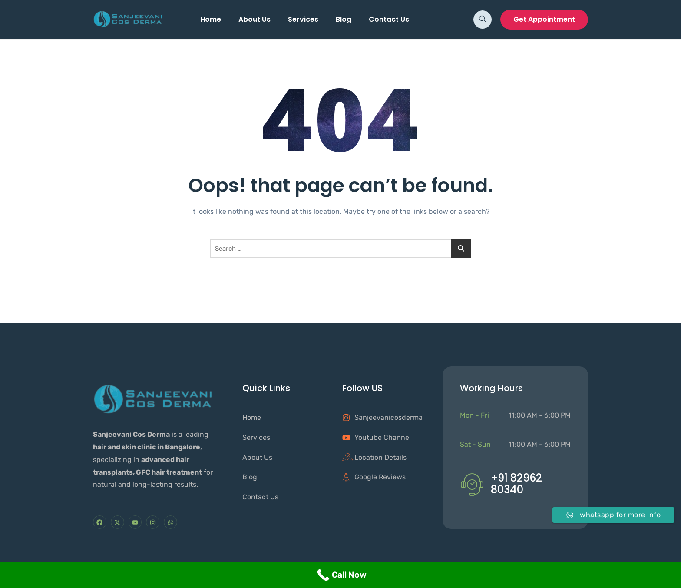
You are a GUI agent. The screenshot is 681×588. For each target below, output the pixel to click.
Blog (343, 19)
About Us (254, 19)
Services (303, 19)
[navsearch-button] (482, 19)
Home (210, 19)
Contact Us (389, 19)
